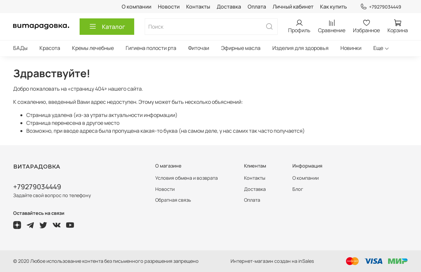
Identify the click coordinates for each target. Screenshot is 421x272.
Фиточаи (198, 48)
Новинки (350, 48)
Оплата (257, 6)
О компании (136, 6)
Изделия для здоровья (300, 48)
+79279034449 (380, 6)
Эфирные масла (240, 48)
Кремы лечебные (93, 48)
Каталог (107, 27)
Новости (169, 6)
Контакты (198, 6)
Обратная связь (173, 200)
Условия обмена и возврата (186, 178)
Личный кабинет (293, 6)
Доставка (229, 6)
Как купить (333, 6)
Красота (49, 48)
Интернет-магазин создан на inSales (272, 261)
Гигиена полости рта (151, 48)
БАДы (20, 48)
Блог (297, 189)
